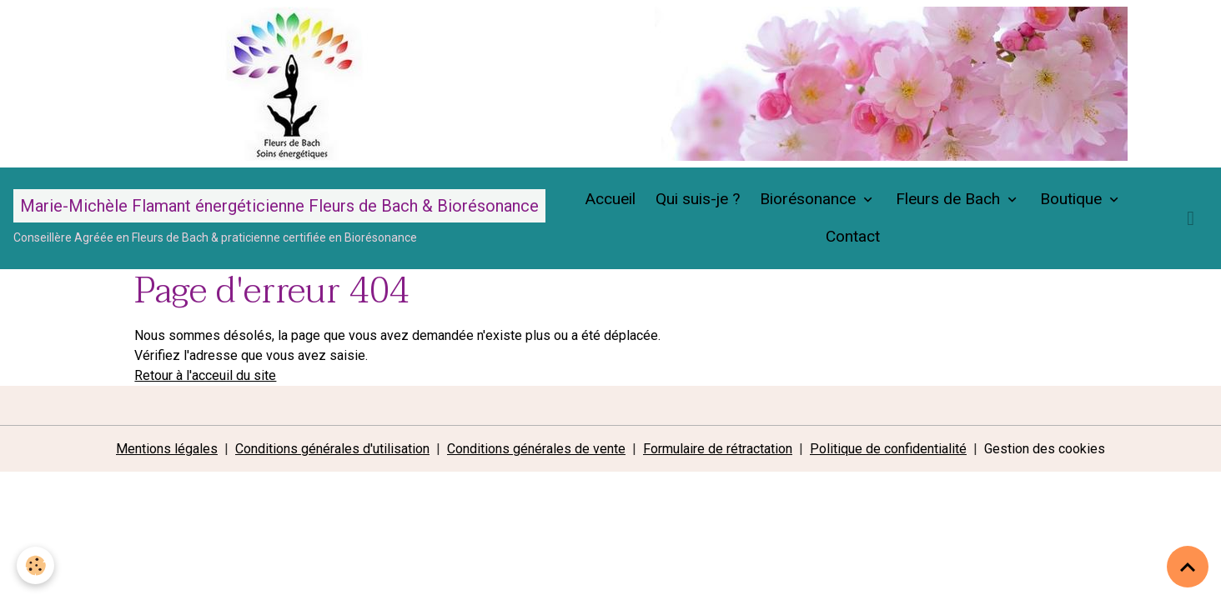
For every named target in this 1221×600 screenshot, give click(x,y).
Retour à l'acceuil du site (205, 375)
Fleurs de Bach (950, 198)
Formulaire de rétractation (717, 449)
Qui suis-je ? (698, 198)
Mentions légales (167, 449)
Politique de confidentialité (888, 449)
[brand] (279, 218)
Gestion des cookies (1044, 449)
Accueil (610, 198)
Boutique (1073, 198)
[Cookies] (35, 565)
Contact (853, 236)
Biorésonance (810, 198)
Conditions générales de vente (536, 449)
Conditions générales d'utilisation (332, 449)
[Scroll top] (1187, 567)
